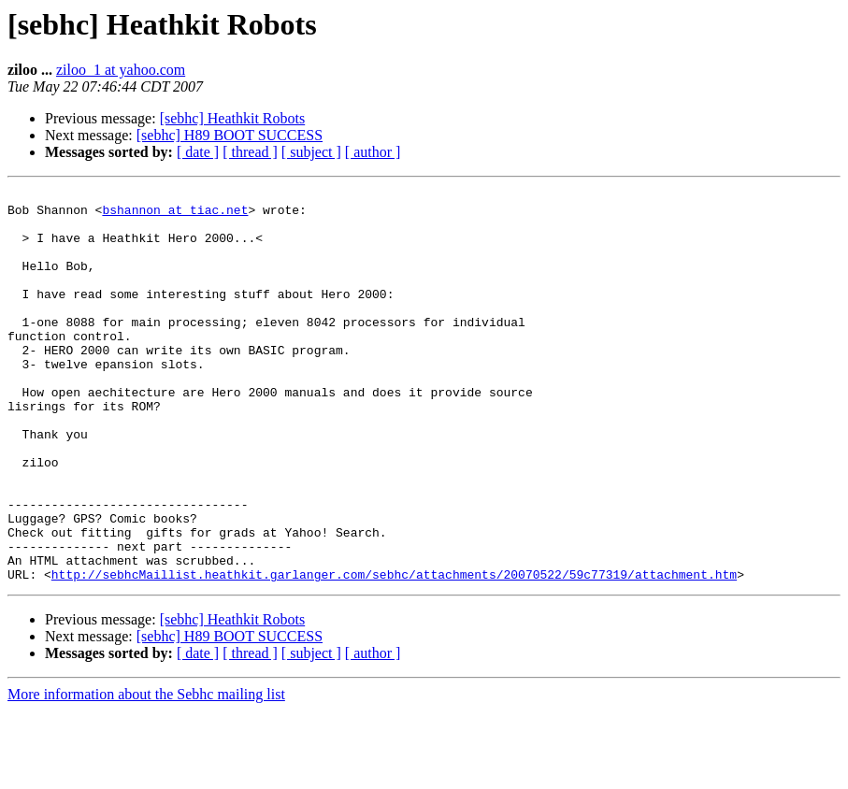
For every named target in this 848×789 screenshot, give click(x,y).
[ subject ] (311, 152)
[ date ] (198, 152)
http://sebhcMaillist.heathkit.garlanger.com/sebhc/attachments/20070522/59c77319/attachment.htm (394, 652)
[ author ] (373, 152)
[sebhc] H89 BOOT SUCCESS (230, 135)
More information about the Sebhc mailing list (146, 773)
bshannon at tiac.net (175, 215)
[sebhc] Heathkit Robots (233, 118)
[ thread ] (250, 152)
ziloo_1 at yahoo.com (120, 70)
